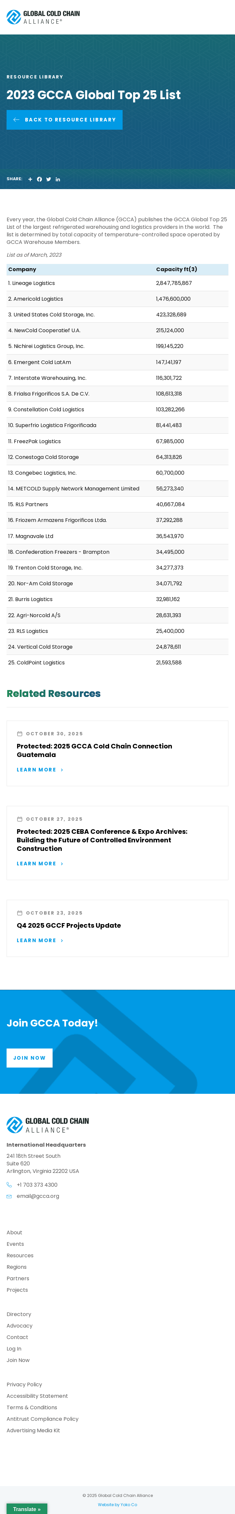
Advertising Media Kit (33, 1431)
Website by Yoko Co (117, 1504)
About (14, 1233)
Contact (17, 1338)
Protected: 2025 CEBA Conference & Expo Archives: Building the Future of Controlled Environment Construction (102, 840)
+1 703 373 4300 (37, 1185)
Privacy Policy (24, 1385)
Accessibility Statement (37, 1397)
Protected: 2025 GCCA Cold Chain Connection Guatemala (94, 750)
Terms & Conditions (32, 1408)
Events (15, 1245)
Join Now (18, 1361)
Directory (19, 1315)
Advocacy (20, 1326)
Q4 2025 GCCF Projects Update (69, 925)
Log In (14, 1349)
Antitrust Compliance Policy (43, 1420)
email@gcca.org (38, 1196)
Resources (20, 1256)
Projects (17, 1290)
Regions (17, 1268)
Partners (18, 1279)
